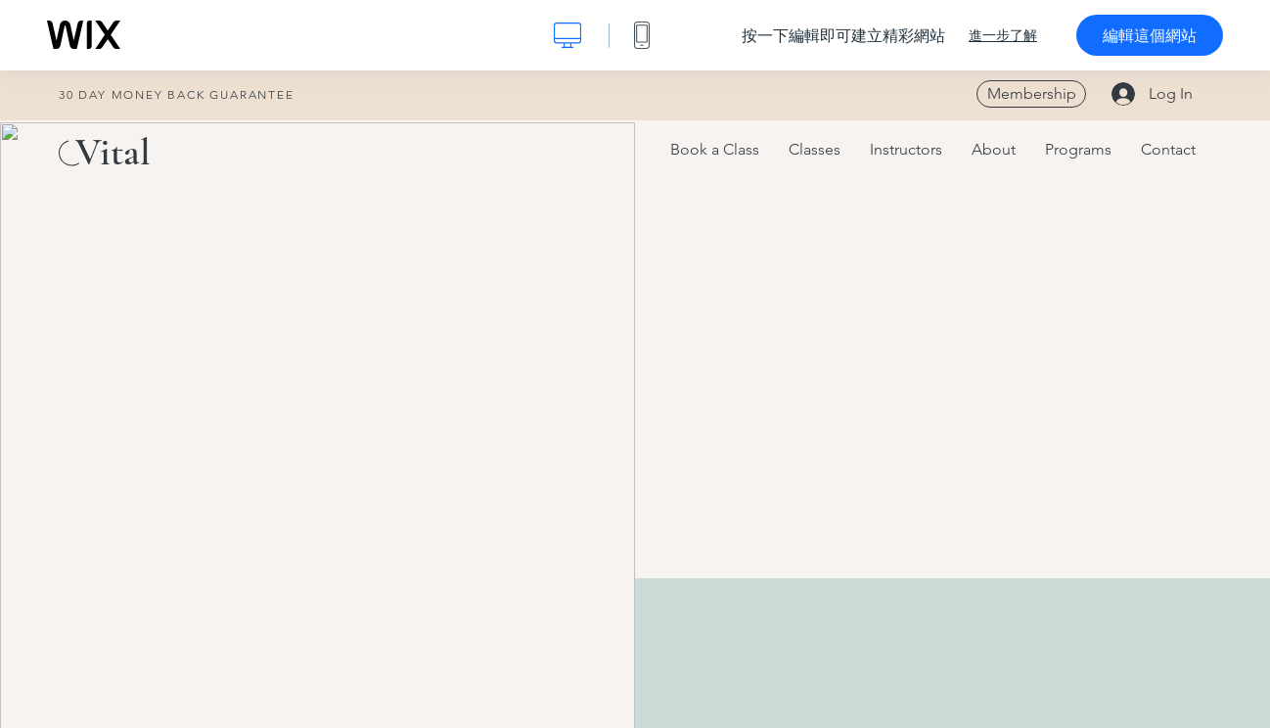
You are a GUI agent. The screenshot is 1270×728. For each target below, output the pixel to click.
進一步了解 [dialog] (1003, 35)
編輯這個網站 (1150, 35)
